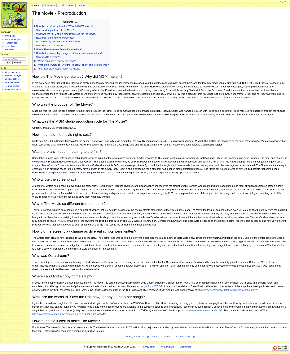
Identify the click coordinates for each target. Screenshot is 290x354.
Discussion (49, 5)
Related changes (13, 75)
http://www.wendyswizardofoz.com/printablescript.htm (226, 290)
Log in (283, 1)
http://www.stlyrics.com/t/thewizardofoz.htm (55, 314)
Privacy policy (148, 347)
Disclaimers (185, 347)
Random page (12, 43)
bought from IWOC (150, 286)
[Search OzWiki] (14, 59)
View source (67, 5)
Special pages (12, 79)
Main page (10, 36)
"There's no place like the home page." (172, 336)
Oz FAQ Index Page (135, 336)
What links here (12, 72)
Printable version (13, 82)
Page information (13, 89)
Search (4, 54)
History (82, 5)
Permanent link (12, 86)
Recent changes (13, 39)
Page (36, 5)
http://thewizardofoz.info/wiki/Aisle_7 (200, 310)
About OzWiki (167, 347)
